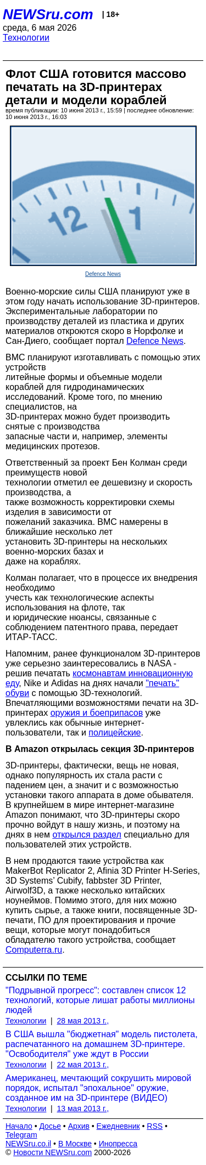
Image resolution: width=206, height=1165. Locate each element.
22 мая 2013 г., (83, 1064)
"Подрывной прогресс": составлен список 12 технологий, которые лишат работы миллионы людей (100, 1000)
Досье (50, 1126)
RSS (155, 1126)
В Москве (75, 1143)
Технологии (26, 37)
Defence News (103, 274)
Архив (79, 1126)
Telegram (21, 1134)
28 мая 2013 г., (83, 1020)
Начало (18, 1126)
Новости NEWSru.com (52, 1152)
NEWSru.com (48, 14)
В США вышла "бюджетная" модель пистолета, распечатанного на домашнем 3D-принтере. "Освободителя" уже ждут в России (101, 1044)
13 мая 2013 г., (83, 1108)
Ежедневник (118, 1126)
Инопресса (118, 1143)
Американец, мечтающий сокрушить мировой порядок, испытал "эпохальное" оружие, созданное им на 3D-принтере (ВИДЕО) (98, 1087)
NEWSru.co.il (28, 1143)
